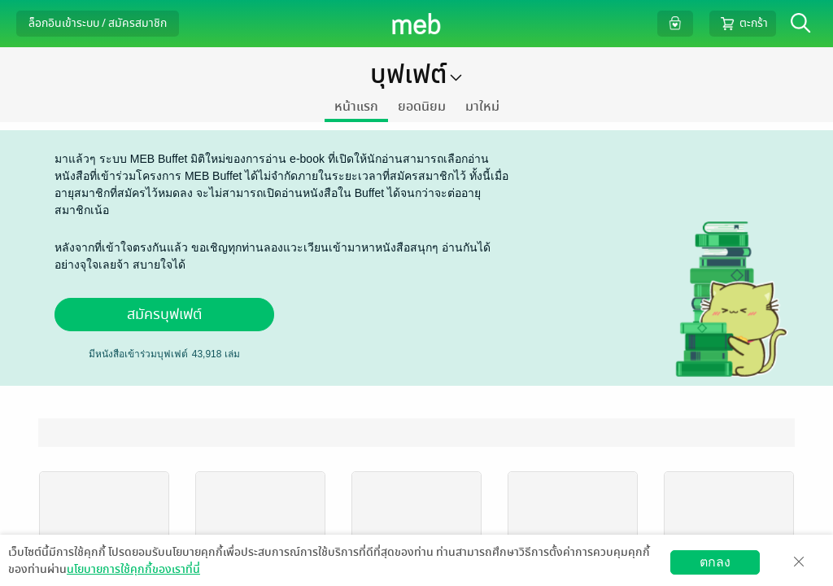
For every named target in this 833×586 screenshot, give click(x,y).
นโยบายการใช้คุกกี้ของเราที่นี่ (133, 569)
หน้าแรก (356, 106)
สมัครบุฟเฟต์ (164, 315)
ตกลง (715, 562)
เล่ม (216, 354)
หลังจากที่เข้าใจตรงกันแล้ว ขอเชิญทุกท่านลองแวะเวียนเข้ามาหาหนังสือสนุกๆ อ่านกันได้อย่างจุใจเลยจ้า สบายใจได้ (273, 256)
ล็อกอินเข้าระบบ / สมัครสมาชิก (97, 23)
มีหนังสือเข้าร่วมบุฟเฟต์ (138, 354)
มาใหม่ (482, 106)
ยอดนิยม (422, 106)
